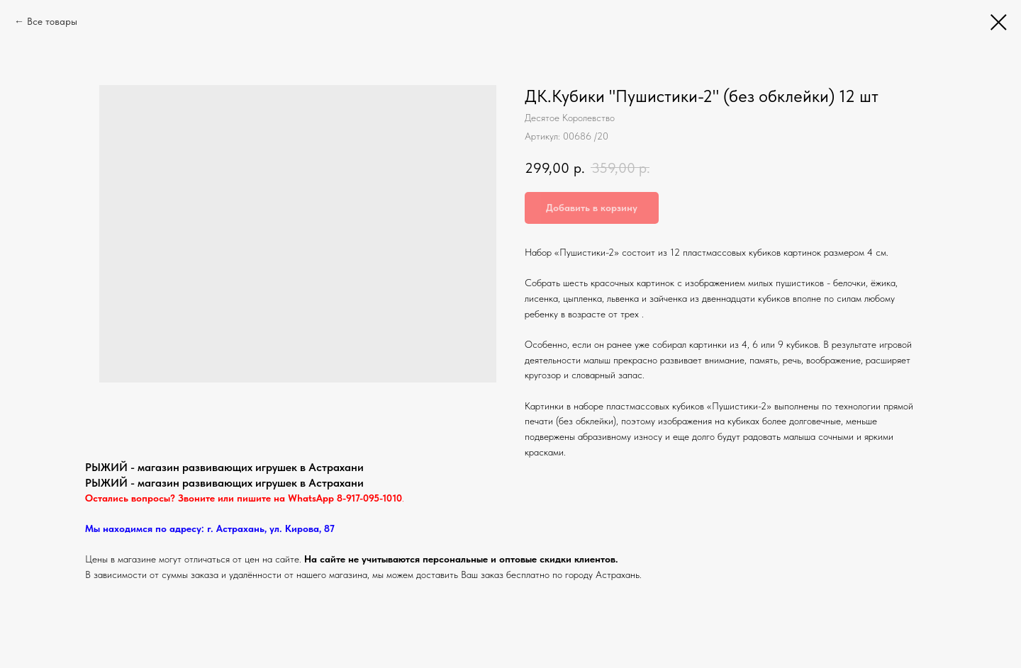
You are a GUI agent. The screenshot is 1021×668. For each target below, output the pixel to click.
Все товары (52, 21)
